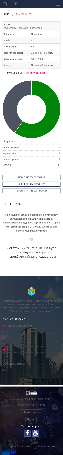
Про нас (31, 419)
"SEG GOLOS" (30, 446)
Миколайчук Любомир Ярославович (23, 28)
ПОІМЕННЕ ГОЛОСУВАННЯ (31, 177)
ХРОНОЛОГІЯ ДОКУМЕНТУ (31, 184)
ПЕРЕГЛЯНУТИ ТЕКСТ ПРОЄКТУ (31, 191)
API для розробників (31, 412)
